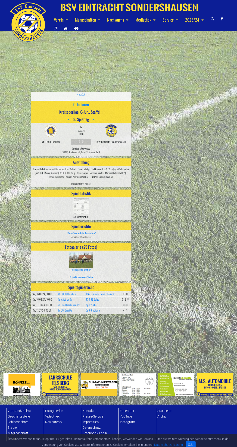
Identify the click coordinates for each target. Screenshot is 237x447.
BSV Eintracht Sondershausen (91, 252)
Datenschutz (91, 428)
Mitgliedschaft (18, 433)
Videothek (52, 416)
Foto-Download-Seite (81, 243)
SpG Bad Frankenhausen (75, 258)
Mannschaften (86, 20)
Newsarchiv (53, 422)
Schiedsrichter (18, 422)
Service (168, 20)
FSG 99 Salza (87, 255)
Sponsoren (15, 439)
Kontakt (88, 411)
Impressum (90, 422)
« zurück (81, 145)
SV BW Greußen (73, 261)
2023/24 (192, 20)
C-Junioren (81, 150)
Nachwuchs (116, 20)
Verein (59, 20)
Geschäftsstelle (19, 416)
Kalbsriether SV (72, 255)
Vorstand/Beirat (19, 411)
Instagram (127, 422)
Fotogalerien (54, 411)
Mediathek (143, 20)
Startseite (164, 411)
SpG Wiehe (86, 258)
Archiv (161, 416)
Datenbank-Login (94, 433)
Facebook (127, 411)
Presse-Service (92, 416)
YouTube (126, 416)
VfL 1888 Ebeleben (73, 252)
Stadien (13, 428)
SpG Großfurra (87, 261)
